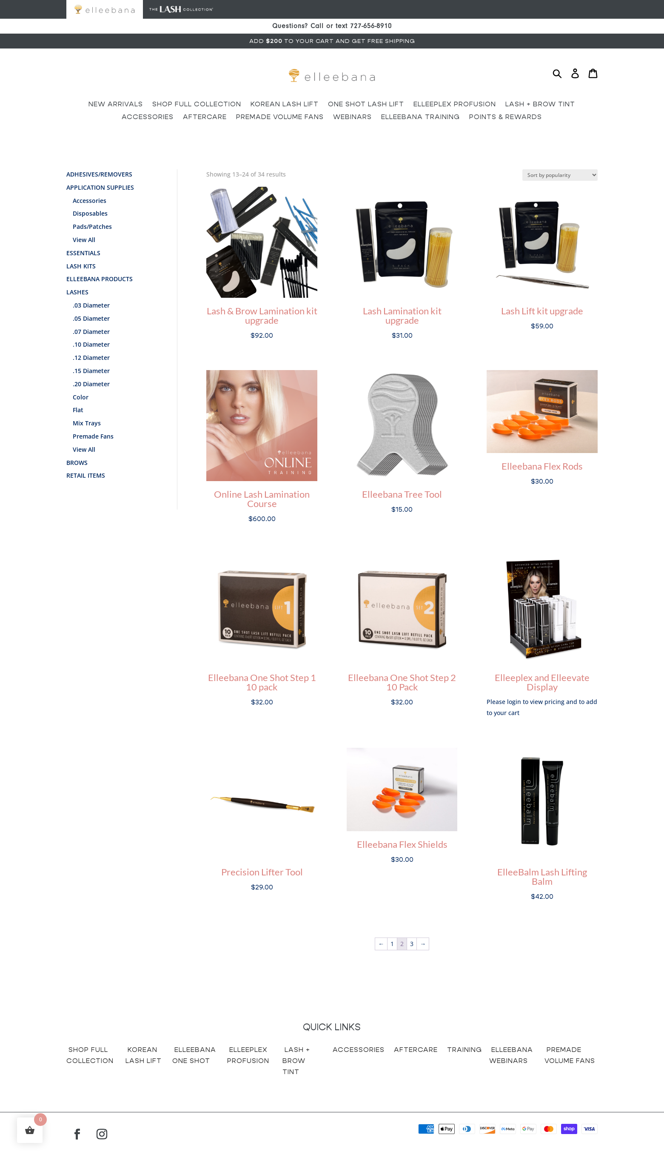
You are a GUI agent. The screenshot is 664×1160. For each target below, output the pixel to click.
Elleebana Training (420, 117)
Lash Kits (81, 266)
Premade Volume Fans (280, 117)
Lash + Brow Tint (540, 104)
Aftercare (205, 117)
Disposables (90, 213)
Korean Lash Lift (285, 104)
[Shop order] (560, 175)
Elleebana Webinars (511, 1055)
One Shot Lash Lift (366, 104)
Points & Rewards (505, 117)
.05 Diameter (91, 318)
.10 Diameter (91, 344)
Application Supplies (100, 187)
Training (464, 1049)
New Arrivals (115, 104)
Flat (78, 410)
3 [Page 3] (411, 944)
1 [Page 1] (392, 944)
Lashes (77, 292)
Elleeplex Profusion (454, 104)
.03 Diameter (91, 305)
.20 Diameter (91, 384)
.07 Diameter (91, 332)
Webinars (352, 117)
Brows (77, 463)
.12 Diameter (91, 357)
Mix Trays (87, 423)
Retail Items (85, 475)
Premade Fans (93, 436)
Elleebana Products (99, 279)
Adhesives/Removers (99, 174)
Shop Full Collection (196, 104)
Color (80, 397)
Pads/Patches (92, 226)
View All (84, 240)
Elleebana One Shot (194, 1055)
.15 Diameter (91, 371)
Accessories (148, 117)
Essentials (83, 253)
